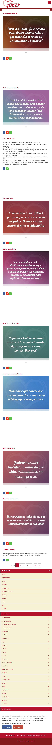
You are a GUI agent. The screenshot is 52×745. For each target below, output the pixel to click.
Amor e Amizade (25, 618)
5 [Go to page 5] (30, 565)
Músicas (4, 595)
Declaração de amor (41, 735)
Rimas (3, 602)
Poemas (4, 598)
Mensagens (5, 588)
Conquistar (25, 659)
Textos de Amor (30, 735)
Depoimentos (6, 578)
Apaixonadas (25, 638)
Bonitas (25, 652)
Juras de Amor (25, 680)
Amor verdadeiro (25, 628)
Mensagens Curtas (7, 591)
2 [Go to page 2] (20, 565)
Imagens (4, 584)
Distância (25, 673)
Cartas (3, 574)
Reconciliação (25, 690)
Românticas (25, 697)
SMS (3, 605)
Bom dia (25, 649)
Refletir (25, 693)
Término (25, 704)
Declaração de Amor (25, 662)
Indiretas (25, 676)
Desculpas (25, 666)
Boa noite (25, 645)
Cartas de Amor (21, 735)
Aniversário (25, 631)
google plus (17, 727)
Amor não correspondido (25, 624)
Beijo (25, 642)
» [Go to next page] (39, 565)
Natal (25, 686)
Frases (3, 581)
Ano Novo (25, 635)
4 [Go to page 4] (27, 565)
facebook (7, 727)
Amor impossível (25, 621)
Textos (4, 609)
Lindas (25, 683)
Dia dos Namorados (25, 669)
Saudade (25, 700)
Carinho (25, 655)
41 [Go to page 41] (35, 565)
